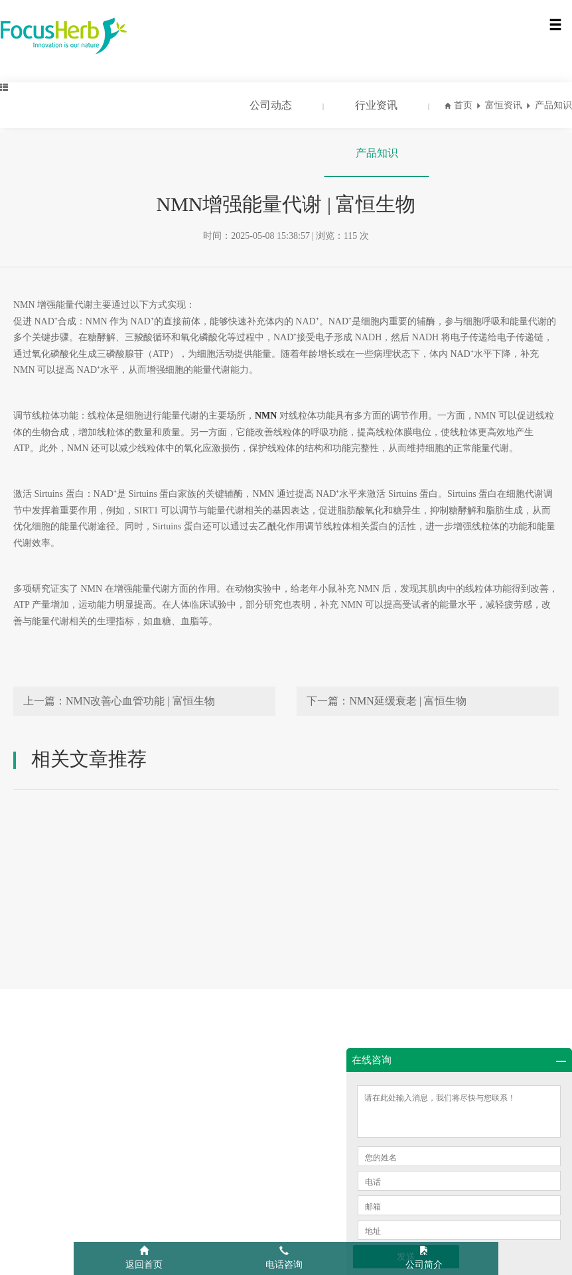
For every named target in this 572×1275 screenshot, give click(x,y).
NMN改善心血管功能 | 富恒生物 (140, 700)
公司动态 (271, 105)
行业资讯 (376, 105)
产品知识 (377, 153)
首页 (463, 105)
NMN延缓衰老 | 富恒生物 (407, 700)
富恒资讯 (503, 105)
